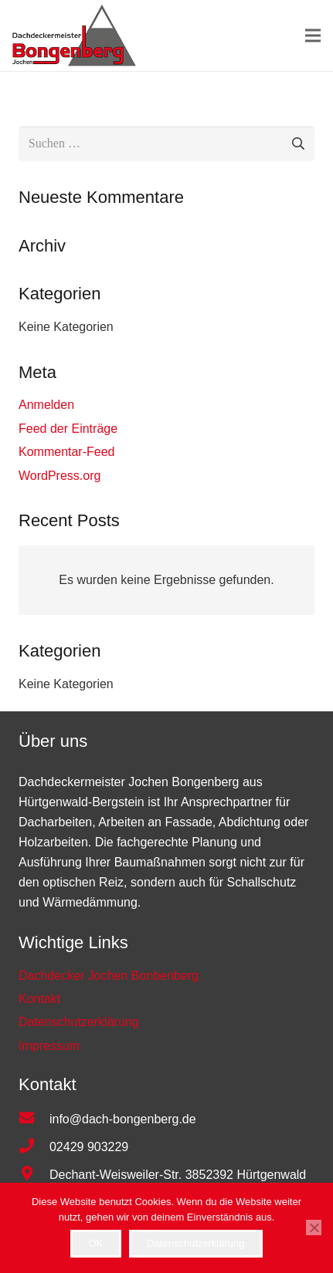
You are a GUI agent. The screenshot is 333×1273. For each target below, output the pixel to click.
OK (95, 1243)
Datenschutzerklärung (195, 1243)
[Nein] (313, 1227)
